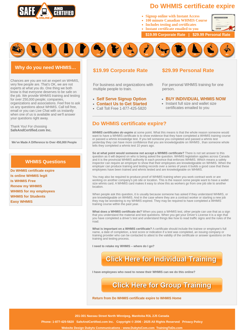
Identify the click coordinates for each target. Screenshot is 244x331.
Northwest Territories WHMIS (211, 50)
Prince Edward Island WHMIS (162, 50)
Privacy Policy (192, 321)
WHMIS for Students (28, 196)
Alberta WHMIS (49, 50)
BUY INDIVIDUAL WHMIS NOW (196, 99)
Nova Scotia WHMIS (146, 50)
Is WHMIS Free (23, 181)
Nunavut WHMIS (227, 50)
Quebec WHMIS (114, 50)
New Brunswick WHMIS (178, 50)
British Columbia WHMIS (33, 50)
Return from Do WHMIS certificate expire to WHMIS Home (136, 298)
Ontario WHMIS (98, 50)
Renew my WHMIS (26, 186)
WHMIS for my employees (33, 191)
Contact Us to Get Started (122, 103)
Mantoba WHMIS (82, 50)
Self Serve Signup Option (121, 99)
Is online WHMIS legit (29, 176)
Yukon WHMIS (195, 50)
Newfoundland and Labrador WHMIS (130, 50)
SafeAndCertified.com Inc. (95, 321)
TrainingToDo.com (169, 328)
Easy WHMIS (22, 201)
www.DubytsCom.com (139, 328)
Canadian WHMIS (17, 50)
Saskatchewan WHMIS (66, 50)
